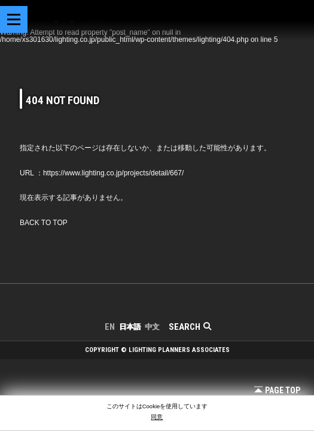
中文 (152, 327)
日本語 (130, 327)
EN (110, 326)
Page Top (277, 390)
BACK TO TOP (44, 222)
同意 (157, 417)
